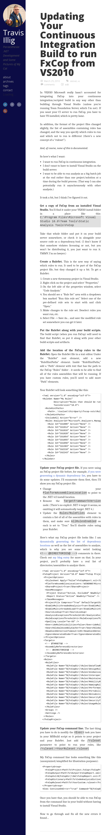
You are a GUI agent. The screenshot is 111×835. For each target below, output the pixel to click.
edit (67, 84)
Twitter (5, 104)
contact (8, 90)
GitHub (12, 104)
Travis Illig (13, 36)
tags (5, 86)
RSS (5, 111)
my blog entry (61, 557)
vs (79, 81)
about (7, 77)
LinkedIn (19, 104)
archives (8, 81)
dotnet (73, 81)
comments (49, 84)
